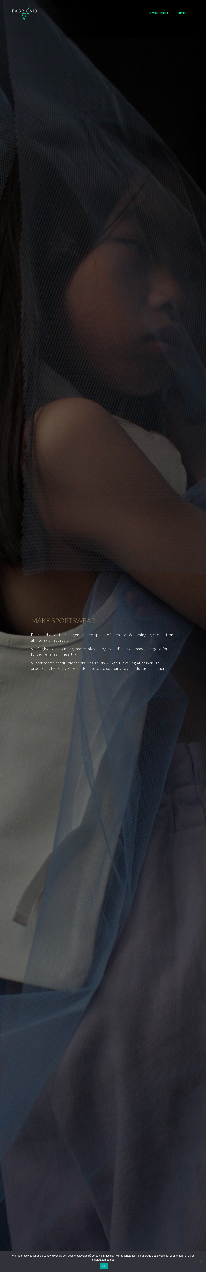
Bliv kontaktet (158, 13)
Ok (104, 1266)
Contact (183, 13)
